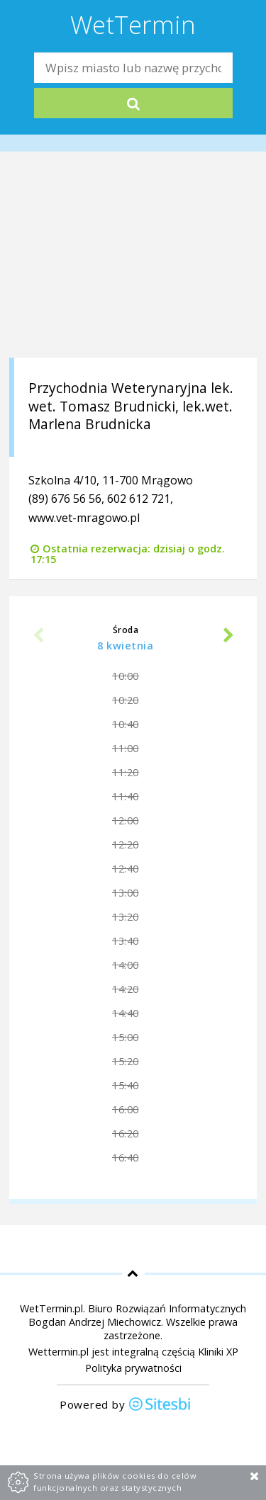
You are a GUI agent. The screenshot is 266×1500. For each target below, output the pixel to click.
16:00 (125, 1109)
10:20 (125, 700)
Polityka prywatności (133, 1368)
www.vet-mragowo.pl (84, 517)
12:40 (125, 868)
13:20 (125, 917)
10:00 (125, 676)
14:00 (125, 965)
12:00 (125, 820)
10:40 (125, 724)
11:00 (125, 748)
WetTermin (133, 24)
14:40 (125, 1013)
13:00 (125, 892)
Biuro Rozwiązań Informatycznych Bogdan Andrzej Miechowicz (137, 1315)
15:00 (125, 1037)
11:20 (125, 772)
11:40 (125, 796)
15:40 (125, 1085)
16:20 (125, 1133)
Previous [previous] (38, 636)
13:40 (125, 941)
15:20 (125, 1061)
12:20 (125, 844)
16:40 (125, 1157)
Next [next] (228, 636)
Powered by (126, 1405)
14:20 (125, 989)
